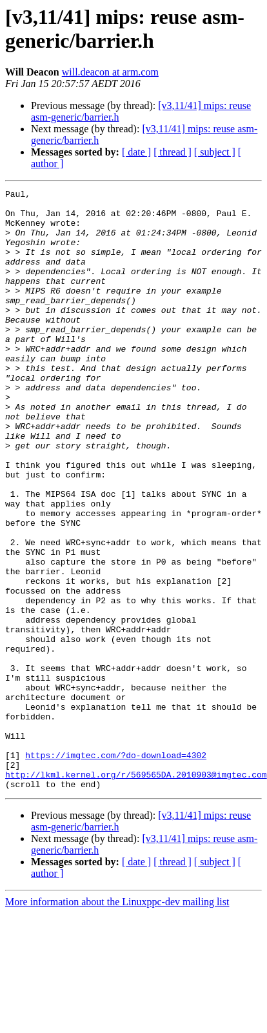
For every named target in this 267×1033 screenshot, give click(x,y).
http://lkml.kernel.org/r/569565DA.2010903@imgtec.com (136, 892)
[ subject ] (214, 151)
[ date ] (136, 151)
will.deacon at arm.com (110, 71)
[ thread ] (172, 151)
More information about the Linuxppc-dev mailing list (117, 1021)
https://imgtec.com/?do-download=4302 (115, 869)
